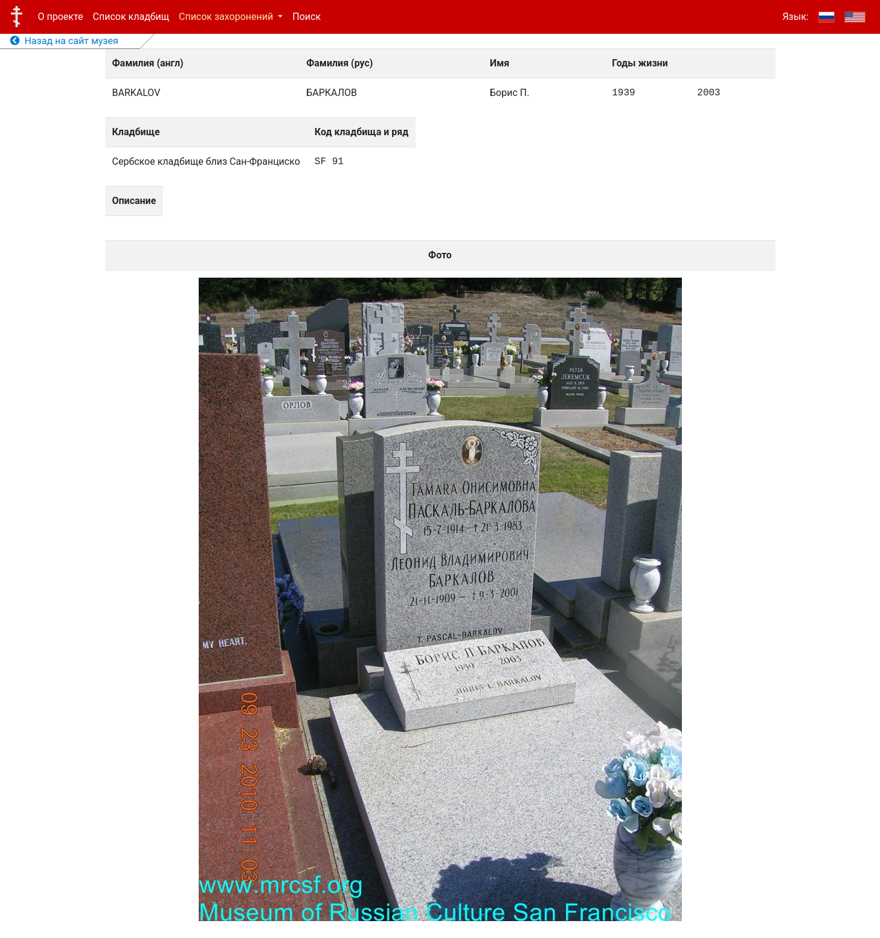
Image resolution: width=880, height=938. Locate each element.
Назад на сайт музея (64, 40)
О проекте (60, 16)
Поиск (306, 16)
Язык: (795, 16)
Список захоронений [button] (227, 16)
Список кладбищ (131, 16)
